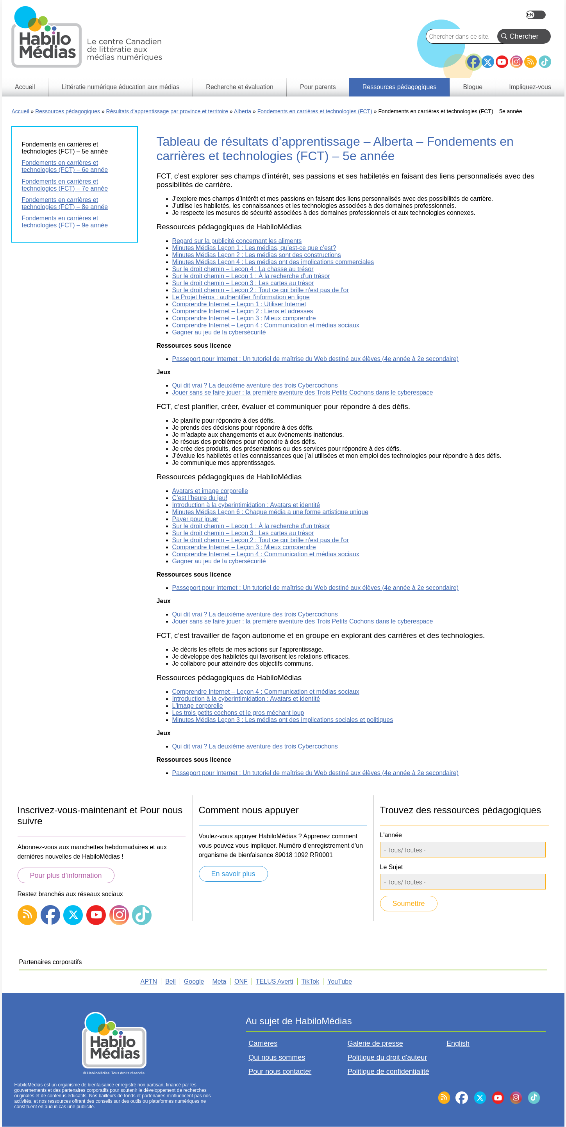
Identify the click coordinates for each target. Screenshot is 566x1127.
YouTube (502, 61)
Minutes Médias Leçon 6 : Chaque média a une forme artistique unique (270, 512)
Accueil (20, 111)
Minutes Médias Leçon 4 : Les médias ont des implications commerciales (273, 262)
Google (194, 981)
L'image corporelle (197, 705)
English (536, 15)
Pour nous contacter (279, 1071)
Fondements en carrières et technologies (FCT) (314, 111)
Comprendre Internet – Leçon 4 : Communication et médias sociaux (265, 325)
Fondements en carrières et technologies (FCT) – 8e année (65, 203)
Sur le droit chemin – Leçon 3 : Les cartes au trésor (243, 283)
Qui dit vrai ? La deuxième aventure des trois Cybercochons (255, 385)
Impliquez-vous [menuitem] (530, 87)
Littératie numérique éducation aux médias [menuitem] (121, 87)
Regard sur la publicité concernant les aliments (237, 241)
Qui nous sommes (276, 1057)
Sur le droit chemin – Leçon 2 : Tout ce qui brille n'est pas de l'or (260, 290)
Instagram (516, 61)
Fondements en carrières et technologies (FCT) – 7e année (65, 185)
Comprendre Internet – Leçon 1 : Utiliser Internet (239, 304)
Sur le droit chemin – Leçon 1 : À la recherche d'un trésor (251, 276)
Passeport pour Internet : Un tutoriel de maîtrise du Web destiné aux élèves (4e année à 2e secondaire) (315, 358)
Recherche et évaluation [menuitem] (239, 87)
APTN (149, 981)
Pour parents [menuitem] (318, 87)
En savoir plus (233, 874)
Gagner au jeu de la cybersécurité (219, 332)
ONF (241, 981)
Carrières (262, 1043)
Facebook (473, 58)
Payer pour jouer (195, 519)
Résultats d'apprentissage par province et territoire (167, 111)
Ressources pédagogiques (67, 111)
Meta (219, 981)
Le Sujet (391, 867)
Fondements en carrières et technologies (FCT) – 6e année (65, 166)
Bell (170, 981)
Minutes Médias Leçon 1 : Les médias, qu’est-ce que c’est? (254, 248)
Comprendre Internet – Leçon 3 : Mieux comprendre (244, 318)
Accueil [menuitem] (25, 87)
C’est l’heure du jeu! (199, 498)
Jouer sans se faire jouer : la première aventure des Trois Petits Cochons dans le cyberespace (302, 392)
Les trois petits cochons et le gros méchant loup (238, 712)
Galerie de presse (375, 1043)
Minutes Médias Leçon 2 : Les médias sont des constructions (256, 255)
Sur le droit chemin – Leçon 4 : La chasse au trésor (243, 269)
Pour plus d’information (66, 875)
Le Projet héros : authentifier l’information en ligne (241, 297)
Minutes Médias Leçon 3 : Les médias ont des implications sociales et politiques (282, 719)
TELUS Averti (274, 981)
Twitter (488, 61)
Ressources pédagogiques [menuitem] (399, 87)
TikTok (545, 61)
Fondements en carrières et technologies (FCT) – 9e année (65, 222)
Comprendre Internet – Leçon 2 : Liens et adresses (242, 311)
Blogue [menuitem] (472, 87)
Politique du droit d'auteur (387, 1057)
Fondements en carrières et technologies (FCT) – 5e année (65, 148)
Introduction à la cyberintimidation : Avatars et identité (246, 505)
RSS (530, 61)
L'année (391, 835)
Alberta (242, 111)
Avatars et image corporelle (210, 491)
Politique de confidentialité (388, 1071)
